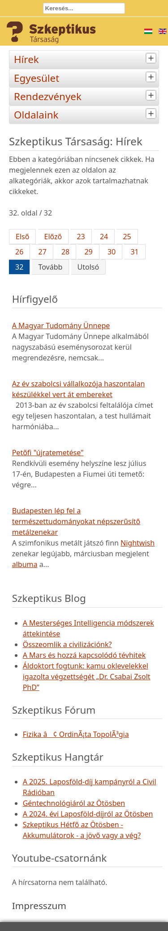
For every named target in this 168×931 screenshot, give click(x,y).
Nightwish (138, 543)
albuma (25, 564)
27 (42, 252)
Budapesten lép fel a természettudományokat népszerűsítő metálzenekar (76, 521)
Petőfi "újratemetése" (48, 452)
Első (22, 236)
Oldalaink (86, 114)
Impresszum (39, 905)
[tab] (152, 58)
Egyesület (86, 77)
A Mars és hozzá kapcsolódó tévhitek (84, 655)
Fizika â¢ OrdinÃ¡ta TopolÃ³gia (76, 734)
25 (127, 236)
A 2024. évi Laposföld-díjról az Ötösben (88, 814)
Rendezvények (86, 95)
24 (104, 236)
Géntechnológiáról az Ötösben (74, 803)
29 (88, 252)
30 (112, 252)
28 (65, 252)
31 (134, 252)
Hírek (86, 58)
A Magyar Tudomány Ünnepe (61, 325)
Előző (53, 236)
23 (81, 236)
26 (19, 252)
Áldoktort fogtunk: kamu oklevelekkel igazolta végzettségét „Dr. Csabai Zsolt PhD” (87, 676)
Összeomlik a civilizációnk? (67, 644)
